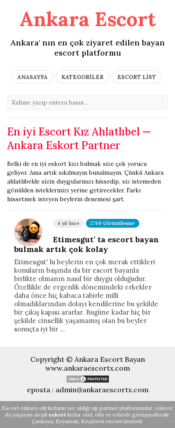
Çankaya (42, 421)
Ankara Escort (87, 18)
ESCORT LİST (136, 76)
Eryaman (67, 421)
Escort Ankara (20, 408)
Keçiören (92, 421)
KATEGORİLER (82, 76)
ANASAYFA (32, 76)
